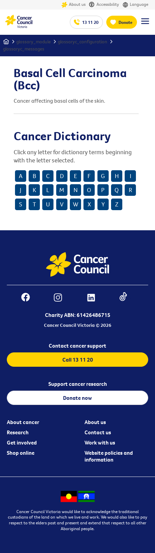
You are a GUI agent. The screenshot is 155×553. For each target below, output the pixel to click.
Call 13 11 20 (77, 359)
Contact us (97, 432)
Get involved (22, 442)
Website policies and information (108, 456)
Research (18, 432)
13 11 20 (90, 22)
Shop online (20, 452)
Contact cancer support (77, 345)
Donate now (77, 397)
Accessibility (104, 5)
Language (135, 5)
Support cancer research (77, 383)
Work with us (99, 442)
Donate (126, 22)
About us (73, 5)
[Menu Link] (145, 24)
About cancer (23, 422)
